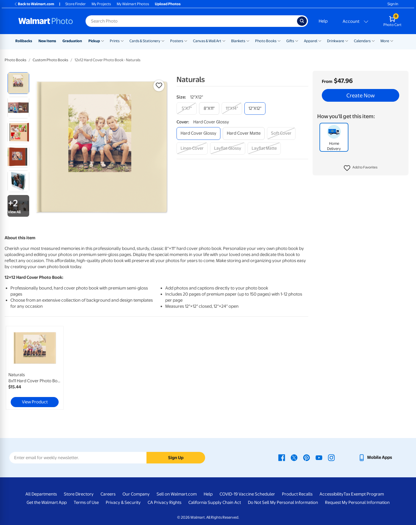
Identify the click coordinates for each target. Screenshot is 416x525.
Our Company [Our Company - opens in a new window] (136, 494)
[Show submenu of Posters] (185, 40)
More (384, 41)
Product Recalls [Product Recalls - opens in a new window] (297, 494)
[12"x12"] (254, 108)
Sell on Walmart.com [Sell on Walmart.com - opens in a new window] (177, 494)
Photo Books (265, 41)
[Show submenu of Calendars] (373, 40)
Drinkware (335, 41)
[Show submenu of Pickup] (102, 40)
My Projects (101, 4)
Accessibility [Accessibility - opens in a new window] (331, 494)
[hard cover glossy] (198, 133)
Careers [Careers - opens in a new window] (108, 494)
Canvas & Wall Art (207, 41)
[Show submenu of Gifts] (296, 40)
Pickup (94, 41)
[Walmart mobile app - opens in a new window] (375, 457)
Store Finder (75, 4)
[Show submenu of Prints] (122, 40)
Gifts (290, 41)
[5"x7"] (187, 108)
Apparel (310, 41)
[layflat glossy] (227, 148)
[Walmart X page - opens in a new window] (294, 457)
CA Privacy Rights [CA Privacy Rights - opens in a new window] (164, 502)
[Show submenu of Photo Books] (279, 40)
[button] (360, 168)
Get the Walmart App (47, 502)
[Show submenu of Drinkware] (346, 40)
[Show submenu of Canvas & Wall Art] (224, 40)
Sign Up (175, 457)
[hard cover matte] (244, 133)
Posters (176, 41)
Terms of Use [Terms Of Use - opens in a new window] (86, 502)
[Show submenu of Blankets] (248, 40)
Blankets (238, 41)
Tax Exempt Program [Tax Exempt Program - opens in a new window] (363, 494)
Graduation (72, 41)
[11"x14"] (232, 108)
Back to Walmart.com (34, 4)
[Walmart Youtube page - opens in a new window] (318, 457)
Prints (115, 41)
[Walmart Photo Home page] (46, 21)
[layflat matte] (264, 148)
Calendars (362, 41)
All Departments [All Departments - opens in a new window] (41, 494)
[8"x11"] (209, 108)
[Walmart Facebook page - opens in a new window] (281, 457)
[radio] (18, 83)
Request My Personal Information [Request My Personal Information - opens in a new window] (357, 502)
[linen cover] (192, 148)
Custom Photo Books (50, 60)
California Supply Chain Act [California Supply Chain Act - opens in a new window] (214, 502)
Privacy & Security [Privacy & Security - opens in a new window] (123, 502)
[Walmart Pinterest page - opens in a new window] (306, 457)
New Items (47, 41)
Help (323, 21)
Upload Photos (168, 4)
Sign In (392, 4)
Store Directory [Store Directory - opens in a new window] (79, 494)
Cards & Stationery (144, 41)
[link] (34, 367)
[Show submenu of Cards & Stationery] (163, 40)
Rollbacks (23, 41)
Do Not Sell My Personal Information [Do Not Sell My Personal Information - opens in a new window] (283, 502)
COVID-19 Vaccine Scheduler (247, 494)
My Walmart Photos (133, 4)
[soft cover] (281, 133)
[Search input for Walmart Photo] (191, 21)
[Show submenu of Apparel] (320, 40)
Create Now (360, 95)
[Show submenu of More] (391, 40)
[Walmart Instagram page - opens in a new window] (331, 457)
